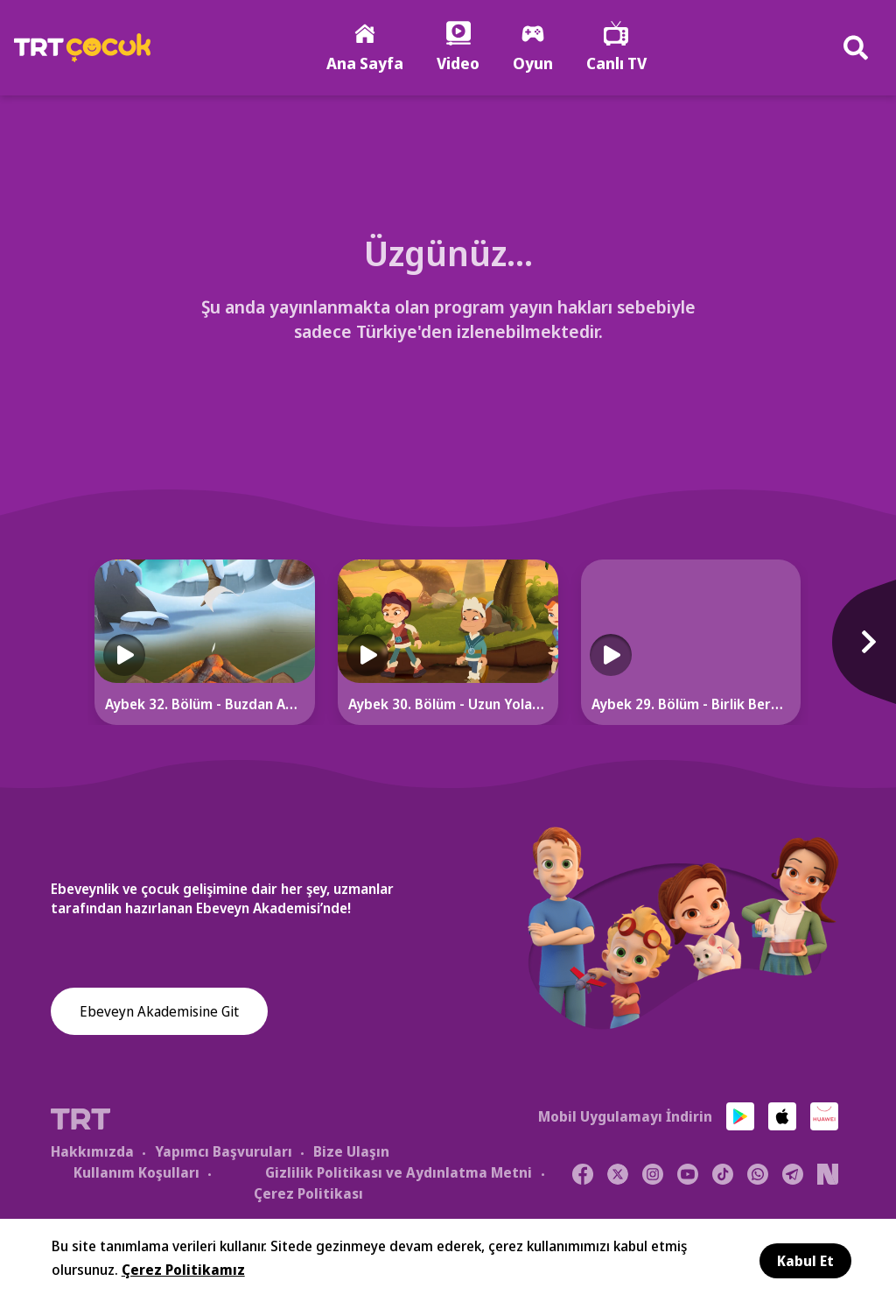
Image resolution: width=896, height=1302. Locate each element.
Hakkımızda (92, 1152)
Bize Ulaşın (351, 1152)
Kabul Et (805, 1260)
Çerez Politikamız (183, 1269)
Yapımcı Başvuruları (223, 1152)
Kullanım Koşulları (137, 1173)
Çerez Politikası (308, 1194)
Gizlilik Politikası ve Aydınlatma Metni (398, 1173)
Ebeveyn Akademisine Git (159, 1012)
